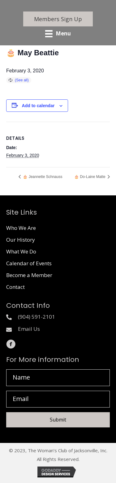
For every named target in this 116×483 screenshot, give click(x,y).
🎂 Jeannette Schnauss (42, 177)
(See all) (22, 80)
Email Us (29, 328)
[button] (58, 18)
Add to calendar (38, 105)
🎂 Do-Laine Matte (90, 177)
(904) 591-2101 (36, 316)
